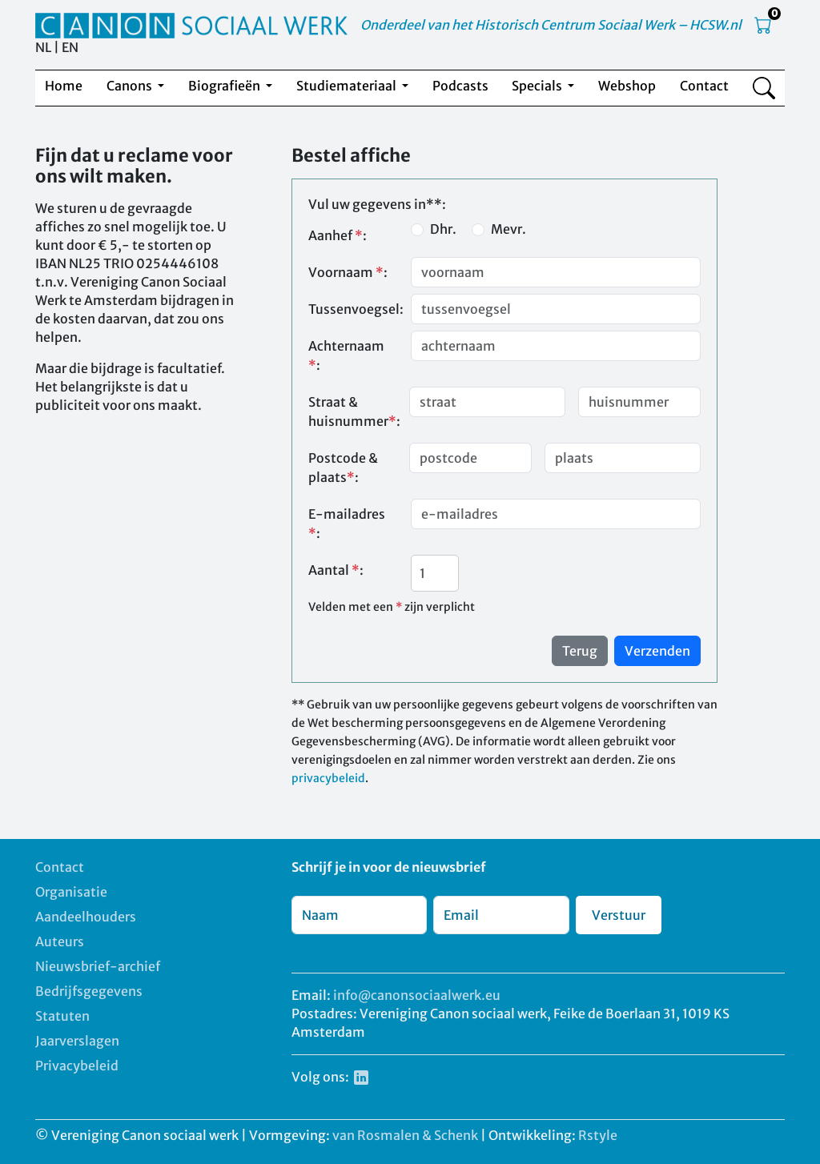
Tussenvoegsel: (354, 309)
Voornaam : (348, 272)
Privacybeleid (77, 1066)
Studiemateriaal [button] (347, 86)
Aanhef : (337, 235)
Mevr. (508, 229)
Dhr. (443, 229)
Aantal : (336, 570)
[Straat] (487, 402)
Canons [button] (131, 86)
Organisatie (71, 892)
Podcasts (460, 86)
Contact (704, 86)
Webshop (627, 86)
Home (63, 86)
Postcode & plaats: (343, 467)
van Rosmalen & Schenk (405, 1135)
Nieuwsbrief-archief (97, 966)
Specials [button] (538, 86)
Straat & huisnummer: (354, 411)
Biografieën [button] (225, 86)
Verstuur (618, 915)
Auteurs (59, 941)
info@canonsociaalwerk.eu (416, 995)
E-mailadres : (346, 523)
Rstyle (597, 1135)
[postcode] (470, 458)
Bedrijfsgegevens (89, 991)
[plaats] (623, 458)
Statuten (62, 1016)
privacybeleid (328, 778)
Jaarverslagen (77, 1041)
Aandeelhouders (85, 917)
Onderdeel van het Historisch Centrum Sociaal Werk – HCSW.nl (551, 25)
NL (43, 47)
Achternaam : (346, 355)
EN (70, 47)
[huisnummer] (639, 402)
